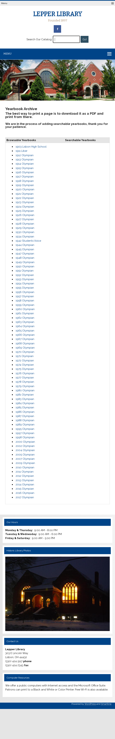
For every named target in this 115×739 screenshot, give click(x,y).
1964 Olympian (25, 326)
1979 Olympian (25, 386)
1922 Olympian (25, 198)
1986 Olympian (25, 411)
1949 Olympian (25, 262)
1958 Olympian (25, 300)
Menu (4, 3)
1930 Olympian (25, 232)
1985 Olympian (25, 407)
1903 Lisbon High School (31, 146)
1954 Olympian (25, 283)
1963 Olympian (25, 322)
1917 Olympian (25, 176)
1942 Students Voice (28, 240)
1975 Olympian (25, 369)
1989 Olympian (25, 424)
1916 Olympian (25, 172)
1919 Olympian (25, 185)
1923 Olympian (25, 202)
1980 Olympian (25, 390)
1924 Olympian (25, 206)
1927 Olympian (25, 219)
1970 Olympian (25, 351)
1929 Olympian (25, 228)
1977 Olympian (25, 377)
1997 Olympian (25, 433)
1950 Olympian (25, 266)
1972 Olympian (25, 360)
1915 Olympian (25, 168)
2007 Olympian (25, 458)
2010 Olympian (25, 467)
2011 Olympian (25, 471)
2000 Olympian (25, 441)
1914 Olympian (25, 163)
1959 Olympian (25, 305)
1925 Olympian (25, 210)
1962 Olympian (25, 317)
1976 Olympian (25, 373)
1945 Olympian (25, 249)
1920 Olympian (25, 189)
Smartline (106, 704)
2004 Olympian (25, 450)
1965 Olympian (25, 330)
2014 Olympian (25, 484)
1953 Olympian (25, 279)
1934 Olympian (25, 236)
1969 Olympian (25, 347)
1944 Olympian (25, 245)
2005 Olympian (25, 454)
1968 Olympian (25, 343)
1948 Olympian (25, 257)
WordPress (90, 704)
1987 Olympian (25, 416)
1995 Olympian (25, 429)
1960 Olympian (25, 309)
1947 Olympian (25, 253)
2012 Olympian (25, 475)
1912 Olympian (25, 155)
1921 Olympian (25, 193)
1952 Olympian (25, 275)
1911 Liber (21, 150)
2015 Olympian (25, 488)
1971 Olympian (25, 356)
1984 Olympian (25, 403)
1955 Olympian (25, 287)
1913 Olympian (25, 159)
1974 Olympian (25, 364)
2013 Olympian (25, 480)
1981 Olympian (25, 394)
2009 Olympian (25, 463)
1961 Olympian (25, 313)
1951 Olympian (25, 270)
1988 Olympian (25, 420)
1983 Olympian (25, 399)
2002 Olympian (25, 446)
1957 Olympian (25, 296)
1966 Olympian (25, 334)
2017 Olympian (25, 497)
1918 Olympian (25, 181)
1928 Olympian (25, 223)
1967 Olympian (25, 339)
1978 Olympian (25, 381)
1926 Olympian (25, 215)
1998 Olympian (25, 437)
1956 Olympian (25, 292)
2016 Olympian (25, 493)
